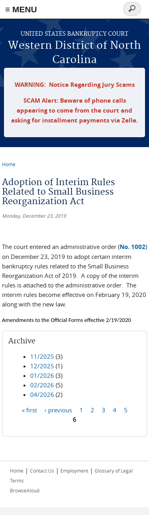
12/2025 (42, 366)
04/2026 (42, 394)
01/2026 (42, 375)
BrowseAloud (24, 490)
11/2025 (42, 356)
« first (29, 410)
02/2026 (42, 385)
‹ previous (58, 410)
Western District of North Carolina (74, 53)
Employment (74, 470)
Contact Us (42, 470)
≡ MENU (21, 9)
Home (8, 164)
